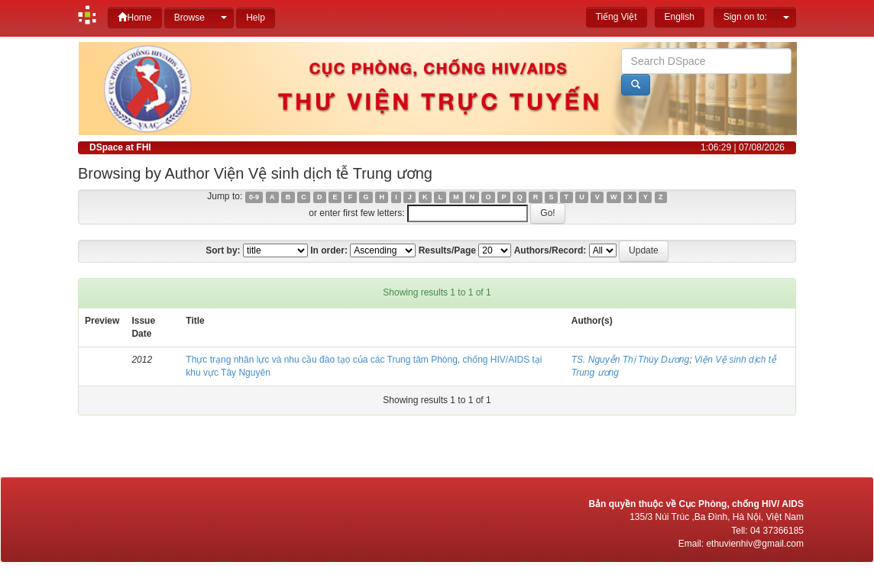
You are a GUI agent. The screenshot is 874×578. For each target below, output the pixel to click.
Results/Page (447, 250)
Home (134, 17)
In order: (329, 250)
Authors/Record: (550, 250)
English (679, 16)
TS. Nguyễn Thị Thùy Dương (630, 359)
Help (255, 17)
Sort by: (223, 250)
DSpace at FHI (120, 147)
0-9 (254, 197)
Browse (189, 17)
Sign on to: (745, 16)
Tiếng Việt (616, 16)
